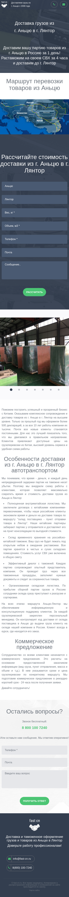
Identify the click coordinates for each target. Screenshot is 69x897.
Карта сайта (34, 890)
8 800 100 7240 (34, 728)
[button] (11, 389)
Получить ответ (34, 801)
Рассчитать (34, 292)
